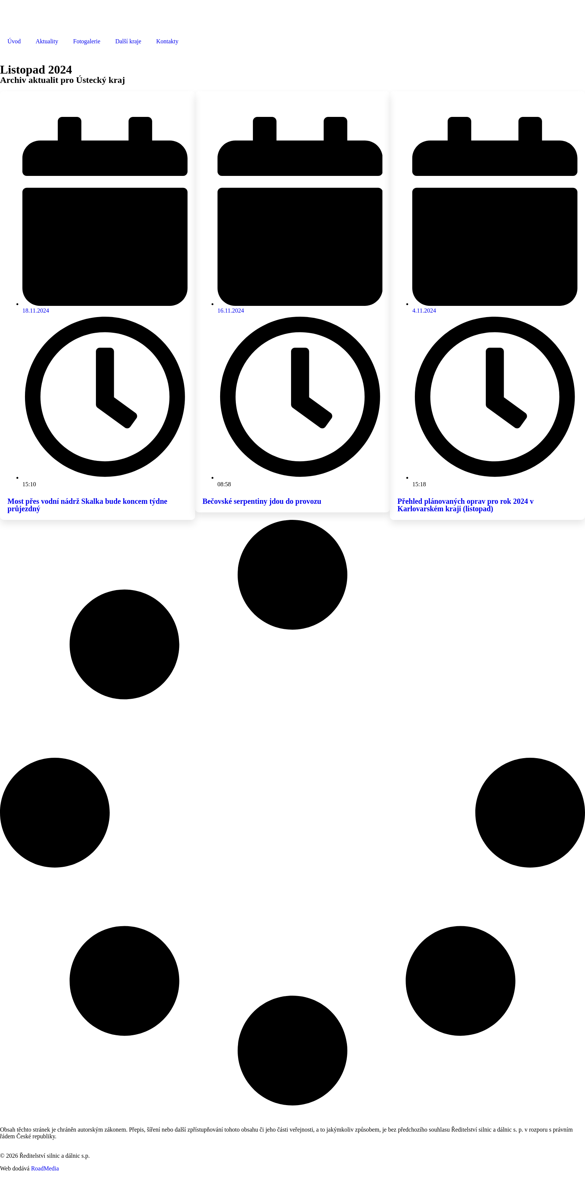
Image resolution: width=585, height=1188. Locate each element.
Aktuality (47, 41)
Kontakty (167, 41)
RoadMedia (45, 1168)
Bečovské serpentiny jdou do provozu (262, 501)
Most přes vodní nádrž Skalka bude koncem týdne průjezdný (87, 505)
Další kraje (128, 41)
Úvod (14, 41)
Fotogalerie (86, 41)
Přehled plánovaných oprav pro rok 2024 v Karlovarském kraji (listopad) (465, 505)
